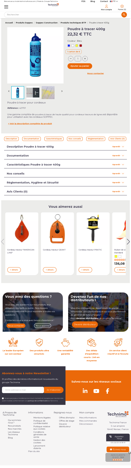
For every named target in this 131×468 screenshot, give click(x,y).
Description (11, 139)
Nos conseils (75, 139)
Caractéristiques (54, 139)
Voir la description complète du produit (31, 123)
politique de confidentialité (38, 401)
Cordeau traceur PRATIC (90, 250)
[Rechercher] (65, 15)
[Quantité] (78, 58)
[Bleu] (68, 46)
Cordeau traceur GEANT (54, 250)
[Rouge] (80, 46)
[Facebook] (107, 391)
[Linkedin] (85, 391)
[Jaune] (76, 46)
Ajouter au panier (79, 66)
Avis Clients (118, 455)
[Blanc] (72, 46)
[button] (128, 242)
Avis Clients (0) (117, 139)
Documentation (31, 139)
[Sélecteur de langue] (114, 1)
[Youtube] (96, 391)
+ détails (14, 270)
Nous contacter (95, 73)
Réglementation (96, 139)
